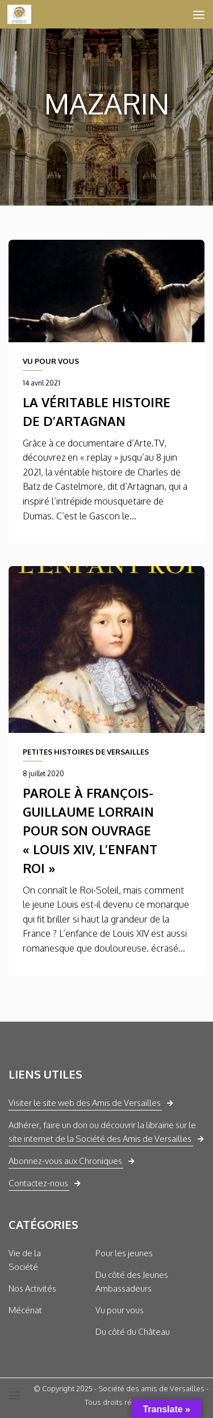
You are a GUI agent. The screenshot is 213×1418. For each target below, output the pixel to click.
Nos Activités (32, 1288)
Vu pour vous (119, 1310)
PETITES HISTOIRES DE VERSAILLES (86, 751)
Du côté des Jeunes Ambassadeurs (131, 1281)
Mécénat (25, 1310)
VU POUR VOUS (51, 361)
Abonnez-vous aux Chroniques (65, 1160)
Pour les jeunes (124, 1253)
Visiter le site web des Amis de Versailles (85, 1102)
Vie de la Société (25, 1260)
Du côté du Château (132, 1331)
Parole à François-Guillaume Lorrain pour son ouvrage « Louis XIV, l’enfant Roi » (90, 830)
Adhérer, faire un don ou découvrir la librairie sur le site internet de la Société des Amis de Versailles (102, 1132)
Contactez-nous (38, 1183)
